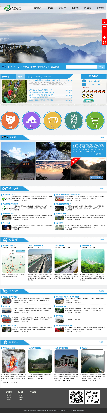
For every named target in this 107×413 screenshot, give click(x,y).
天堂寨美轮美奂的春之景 (64, 325)
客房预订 (21, 395)
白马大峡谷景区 (61, 306)
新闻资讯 (9, 399)
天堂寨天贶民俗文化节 (10, 297)
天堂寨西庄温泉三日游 (63, 204)
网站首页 (37, 8)
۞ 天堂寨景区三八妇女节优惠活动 (39, 97)
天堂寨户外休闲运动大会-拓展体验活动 (69, 194)
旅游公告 (9, 397)
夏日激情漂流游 (8, 213)
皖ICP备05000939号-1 (76, 410)
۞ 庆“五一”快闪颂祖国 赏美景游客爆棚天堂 (41, 95)
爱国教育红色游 (61, 213)
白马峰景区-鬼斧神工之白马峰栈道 (67, 297)
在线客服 (85, 87)
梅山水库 (85, 348)
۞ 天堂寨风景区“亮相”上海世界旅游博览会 (41, 92)
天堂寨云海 (6, 306)
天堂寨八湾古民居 (35, 348)
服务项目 (75, 8)
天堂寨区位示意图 (9, 246)
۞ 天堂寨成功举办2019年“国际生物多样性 (41, 90)
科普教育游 (59, 223)
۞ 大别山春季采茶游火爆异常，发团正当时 (44, 80)
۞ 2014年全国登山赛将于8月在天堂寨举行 (41, 100)
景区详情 (62, 8)
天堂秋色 (6, 316)
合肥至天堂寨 (86, 246)
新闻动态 (87, 8)
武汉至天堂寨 (60, 246)
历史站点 (100, 8)
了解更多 (101, 137)
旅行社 (50, 8)
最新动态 (9, 395)
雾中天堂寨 (59, 316)
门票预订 (21, 399)
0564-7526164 (95, 81)
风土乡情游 (6, 223)
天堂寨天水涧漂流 (9, 348)
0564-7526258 (95, 84)
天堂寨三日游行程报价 (10, 204)
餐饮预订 (21, 397)
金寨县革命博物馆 (61, 348)
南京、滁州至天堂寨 (36, 246)
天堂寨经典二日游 (9, 194)
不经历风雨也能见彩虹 (10, 325)
